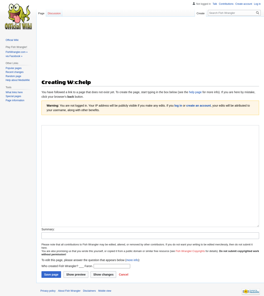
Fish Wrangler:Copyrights (190, 251)
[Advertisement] (150, 49)
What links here (14, 92)
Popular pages (13, 68)
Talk (215, 3)
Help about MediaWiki (18, 80)
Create (201, 13)
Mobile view (104, 290)
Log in (257, 3)
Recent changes (15, 72)
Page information (15, 100)
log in (178, 105)
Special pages (13, 96)
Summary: (48, 229)
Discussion (54, 13)
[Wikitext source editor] (150, 176)
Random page (13, 76)
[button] (123, 274)
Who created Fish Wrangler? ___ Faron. (67, 266)
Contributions (226, 3)
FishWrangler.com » (16, 52)
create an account (198, 105)
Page (41, 13)
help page (195, 92)
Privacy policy (47, 290)
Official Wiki (12, 40)
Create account (243, 3)
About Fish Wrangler (69, 290)
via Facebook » (14, 56)
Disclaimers (89, 290)
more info (132, 260)
